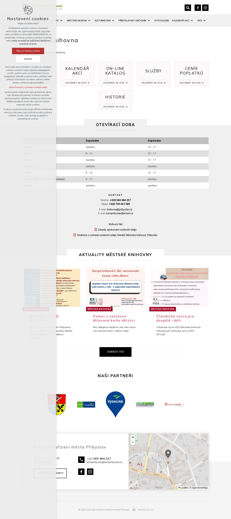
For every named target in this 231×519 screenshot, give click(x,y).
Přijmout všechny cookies (28, 51)
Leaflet (183, 487)
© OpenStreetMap (199, 487)
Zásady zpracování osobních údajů (117, 229)
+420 (120, 200)
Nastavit (28, 59)
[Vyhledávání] (188, 7)
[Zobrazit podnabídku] (61, 20)
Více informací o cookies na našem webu (28, 87)
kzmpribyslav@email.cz (119, 213)
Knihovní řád (115, 224)
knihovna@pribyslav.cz (119, 209)
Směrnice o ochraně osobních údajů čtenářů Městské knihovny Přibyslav (117, 235)
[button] (179, 459)
